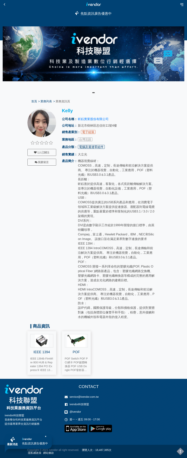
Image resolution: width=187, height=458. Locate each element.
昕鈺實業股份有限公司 (93, 119)
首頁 (34, 101)
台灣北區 (85, 139)
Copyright (33, 449)
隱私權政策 (34, 452)
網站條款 (48, 452)
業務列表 (46, 101)
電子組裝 (88, 132)
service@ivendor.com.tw (84, 396)
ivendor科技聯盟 (79, 404)
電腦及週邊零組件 (91, 147)
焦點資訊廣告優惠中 (35, 443)
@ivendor (75, 411)
